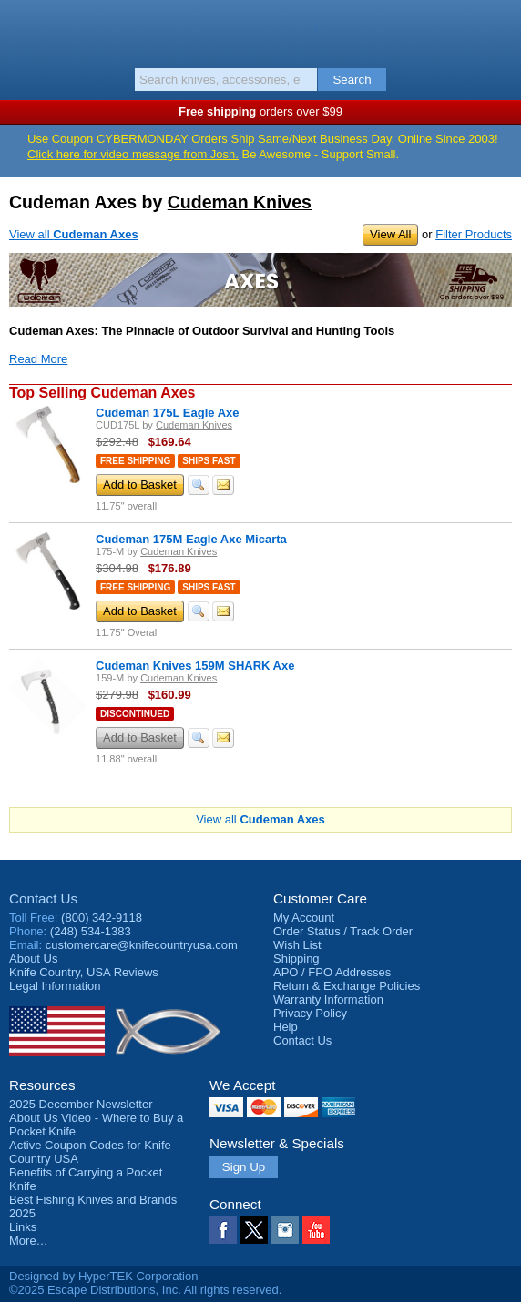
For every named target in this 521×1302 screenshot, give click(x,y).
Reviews (83, 972)
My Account (303, 917)
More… (28, 1240)
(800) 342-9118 (101, 917)
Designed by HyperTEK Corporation (103, 1276)
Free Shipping (135, 461)
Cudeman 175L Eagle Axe (168, 412)
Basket (498, 29)
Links (22, 1227)
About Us (33, 958)
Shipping (296, 958)
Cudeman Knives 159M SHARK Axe (195, 665)
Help (285, 1027)
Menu (22, 29)
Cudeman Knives (240, 202)
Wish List (297, 945)
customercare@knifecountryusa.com (142, 945)
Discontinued (134, 714)
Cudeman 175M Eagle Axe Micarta (191, 539)
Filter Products (473, 234)
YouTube (316, 1230)
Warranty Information (328, 999)
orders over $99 (260, 111)
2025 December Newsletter (81, 1104)
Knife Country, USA (261, 31)
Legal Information (54, 986)
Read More (38, 359)
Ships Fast (208, 461)
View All (390, 234)
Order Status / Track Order (343, 931)
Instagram (285, 1230)
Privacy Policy (310, 1013)
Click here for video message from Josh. (133, 154)
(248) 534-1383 (90, 931)
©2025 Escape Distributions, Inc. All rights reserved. (145, 1290)
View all (73, 234)
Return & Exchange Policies (346, 986)
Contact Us (43, 898)
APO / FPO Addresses (332, 972)
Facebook (223, 1230)
